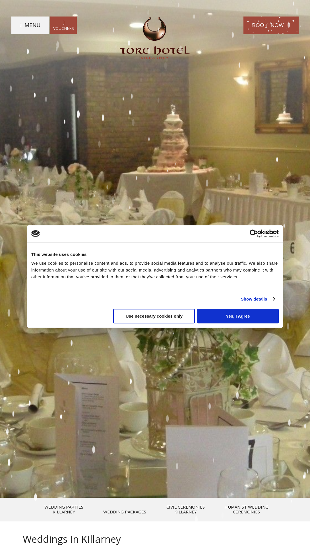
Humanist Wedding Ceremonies (246, 510)
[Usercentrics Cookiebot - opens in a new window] (254, 233)
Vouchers (63, 25)
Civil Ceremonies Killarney (185, 510)
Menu (32, 25)
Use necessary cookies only (154, 316)
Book (270, 25)
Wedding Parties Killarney (63, 510)
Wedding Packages (124, 511)
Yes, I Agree (238, 316)
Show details (254, 299)
